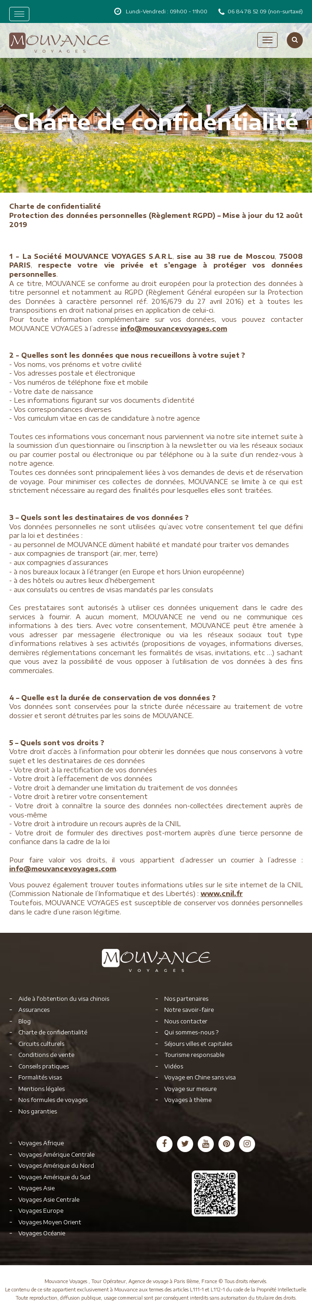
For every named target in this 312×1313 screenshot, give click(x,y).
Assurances (34, 1009)
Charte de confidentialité (52, 1032)
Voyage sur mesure (190, 1088)
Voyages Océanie (41, 1233)
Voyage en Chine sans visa (200, 1077)
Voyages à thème (188, 1099)
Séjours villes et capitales (198, 1043)
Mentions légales (41, 1088)
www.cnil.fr (222, 893)
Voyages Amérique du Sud (54, 1177)
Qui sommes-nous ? (191, 1032)
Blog (24, 1021)
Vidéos (173, 1066)
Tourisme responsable (194, 1054)
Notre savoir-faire (189, 1009)
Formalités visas (40, 1077)
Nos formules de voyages (53, 1099)
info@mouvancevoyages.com (173, 328)
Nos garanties (37, 1111)
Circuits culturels (41, 1043)
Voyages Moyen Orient (49, 1222)
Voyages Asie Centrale (48, 1199)
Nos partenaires (186, 998)
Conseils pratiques (43, 1066)
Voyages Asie (36, 1188)
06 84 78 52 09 (248, 11)
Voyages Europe (40, 1210)
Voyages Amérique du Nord (56, 1165)
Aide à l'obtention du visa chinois (63, 998)
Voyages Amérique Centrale (56, 1154)
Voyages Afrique (41, 1143)
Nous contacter (185, 1021)
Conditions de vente (46, 1054)
